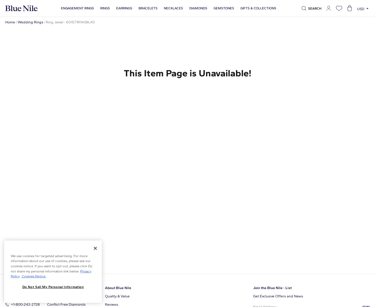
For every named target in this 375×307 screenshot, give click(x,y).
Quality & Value (117, 296)
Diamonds (198, 8)
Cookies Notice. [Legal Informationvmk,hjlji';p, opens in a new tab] (33, 276)
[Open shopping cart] (349, 8)
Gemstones (224, 8)
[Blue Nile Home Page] (21, 8)
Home (10, 22)
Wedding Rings (30, 22)
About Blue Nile (118, 288)
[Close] (95, 248)
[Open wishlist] (339, 8)
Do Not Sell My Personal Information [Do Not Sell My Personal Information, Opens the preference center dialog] (53, 287)
